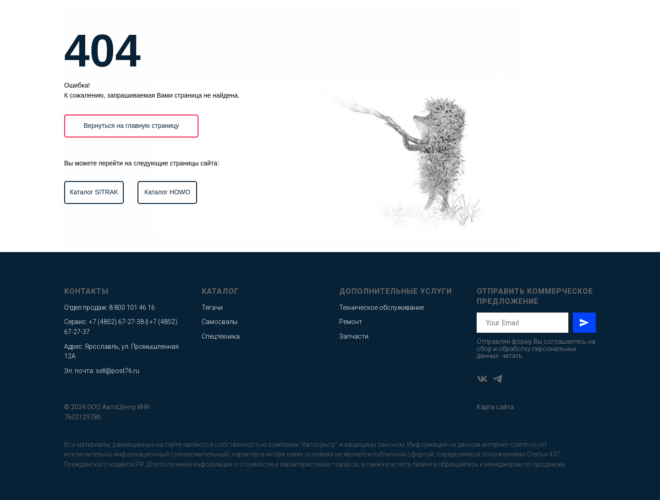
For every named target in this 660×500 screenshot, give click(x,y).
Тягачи (212, 307)
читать (511, 355)
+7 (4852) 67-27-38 (116, 321)
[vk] (482, 379)
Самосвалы (219, 321)
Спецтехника (221, 336)
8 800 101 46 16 (132, 307)
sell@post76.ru (117, 370)
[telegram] (497, 379)
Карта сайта (495, 407)
